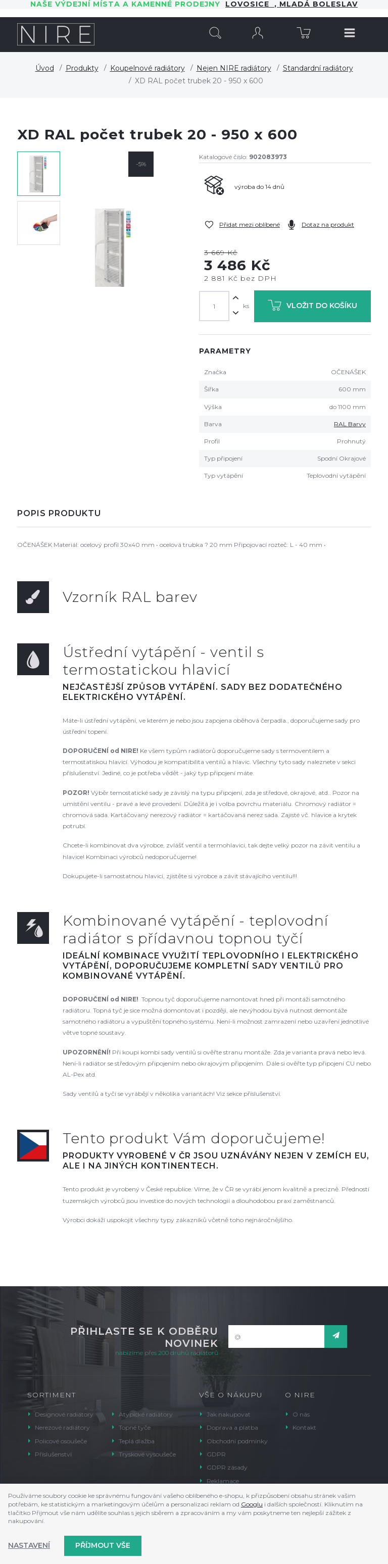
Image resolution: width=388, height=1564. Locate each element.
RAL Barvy (350, 424)
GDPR (216, 1454)
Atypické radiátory (146, 1414)
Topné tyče (135, 1427)
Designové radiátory (64, 1414)
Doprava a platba (232, 1427)
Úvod (44, 68)
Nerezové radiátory (62, 1427)
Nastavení (29, 1545)
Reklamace (223, 1481)
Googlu (252, 1504)
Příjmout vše (102, 1545)
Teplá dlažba (137, 1441)
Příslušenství (53, 1454)
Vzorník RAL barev (130, 597)
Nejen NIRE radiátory (234, 68)
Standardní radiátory (318, 68)
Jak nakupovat (229, 1414)
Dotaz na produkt (328, 224)
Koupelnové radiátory (147, 68)
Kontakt (304, 1427)
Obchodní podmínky (237, 1441)
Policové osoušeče (61, 1441)
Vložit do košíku (312, 307)
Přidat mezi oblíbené (249, 224)
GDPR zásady (227, 1467)
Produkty (82, 68)
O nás (301, 1414)
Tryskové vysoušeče (147, 1454)
